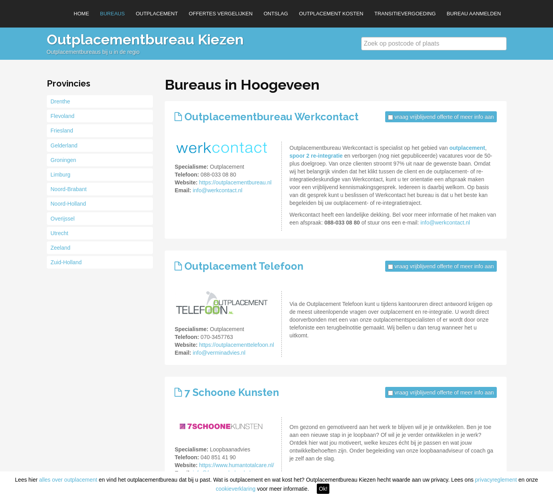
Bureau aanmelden (474, 14)
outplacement (467, 148)
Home (81, 14)
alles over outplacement (68, 480)
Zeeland (61, 248)
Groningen (63, 160)
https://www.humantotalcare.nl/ (236, 465)
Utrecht (59, 233)
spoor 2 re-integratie (316, 156)
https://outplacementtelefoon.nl (236, 345)
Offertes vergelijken (220, 14)
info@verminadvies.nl (219, 353)
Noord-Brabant (69, 189)
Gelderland (64, 145)
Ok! (323, 489)
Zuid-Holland (66, 262)
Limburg (61, 174)
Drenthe (60, 101)
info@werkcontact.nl (217, 190)
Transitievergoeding (404, 14)
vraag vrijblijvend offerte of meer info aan (444, 117)
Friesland (62, 130)
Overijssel (63, 218)
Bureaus (112, 14)
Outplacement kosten (331, 14)
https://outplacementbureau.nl (235, 182)
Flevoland (63, 116)
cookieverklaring (235, 489)
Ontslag (276, 14)
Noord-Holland (68, 204)
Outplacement (157, 14)
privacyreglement (496, 480)
